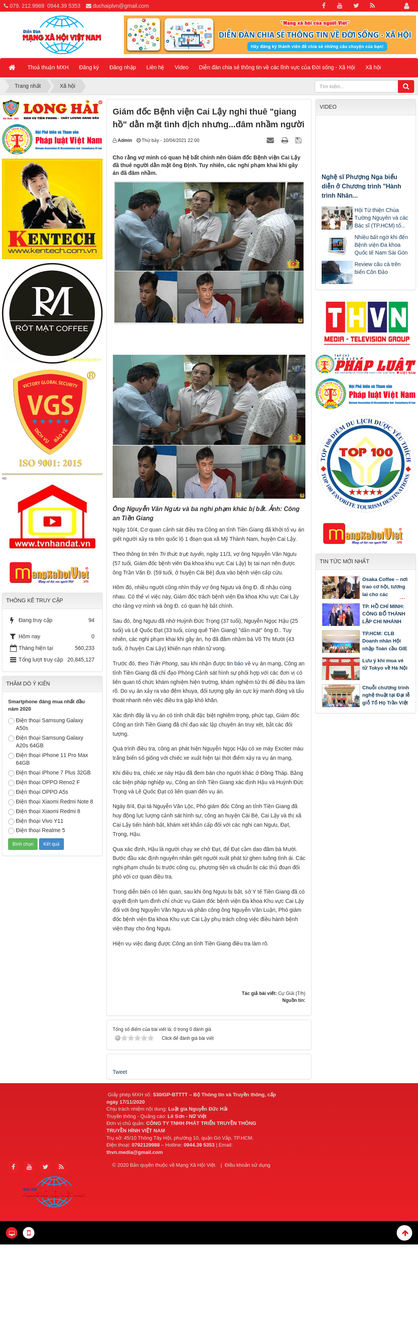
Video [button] (182, 67)
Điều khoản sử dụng (248, 1165)
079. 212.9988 (27, 6)
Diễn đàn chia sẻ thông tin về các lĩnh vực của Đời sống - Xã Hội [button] (277, 67)
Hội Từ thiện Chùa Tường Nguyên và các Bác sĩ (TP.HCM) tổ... (381, 218)
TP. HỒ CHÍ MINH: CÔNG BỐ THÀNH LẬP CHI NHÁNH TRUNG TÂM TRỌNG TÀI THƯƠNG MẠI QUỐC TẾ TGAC (364, 625)
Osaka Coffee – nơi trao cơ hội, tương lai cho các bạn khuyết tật (385, 590)
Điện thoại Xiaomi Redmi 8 (44, 811)
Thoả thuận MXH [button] (48, 67)
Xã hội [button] (373, 67)
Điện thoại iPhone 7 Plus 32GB (49, 772)
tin (145, 554)
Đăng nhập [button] (123, 67)
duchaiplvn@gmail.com (121, 6)
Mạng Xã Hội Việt (195, 1165)
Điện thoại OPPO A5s (38, 792)
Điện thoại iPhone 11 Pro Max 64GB (48, 759)
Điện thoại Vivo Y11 (35, 821)
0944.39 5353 (64, 6)
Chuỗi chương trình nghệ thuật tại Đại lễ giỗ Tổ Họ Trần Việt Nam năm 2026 (385, 699)
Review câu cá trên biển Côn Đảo (378, 268)
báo (238, 663)
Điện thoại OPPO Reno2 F (44, 782)
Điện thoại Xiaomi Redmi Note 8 (50, 801)
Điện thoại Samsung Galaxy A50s (45, 724)
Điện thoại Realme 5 (36, 830)
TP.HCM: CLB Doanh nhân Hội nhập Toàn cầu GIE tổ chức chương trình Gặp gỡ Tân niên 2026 (364, 649)
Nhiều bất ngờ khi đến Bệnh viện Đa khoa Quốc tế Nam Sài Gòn (381, 245)
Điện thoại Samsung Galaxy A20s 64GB (45, 742)
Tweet (120, 1072)
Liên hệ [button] (155, 67)
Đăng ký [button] (89, 67)
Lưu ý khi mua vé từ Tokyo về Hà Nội (385, 664)
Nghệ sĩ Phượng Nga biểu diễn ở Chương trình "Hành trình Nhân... (361, 186)
